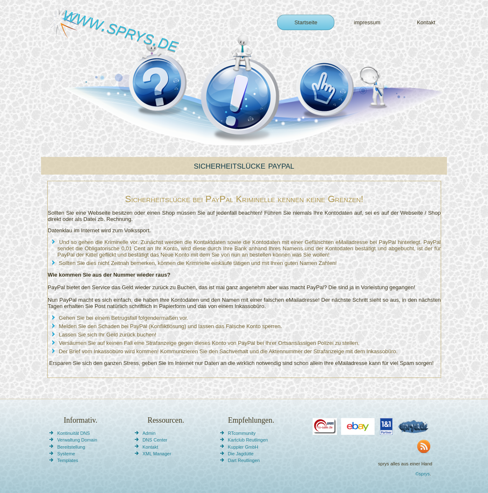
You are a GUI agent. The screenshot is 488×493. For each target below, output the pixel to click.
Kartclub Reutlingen (248, 439)
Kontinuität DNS (73, 433)
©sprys (422, 473)
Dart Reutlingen (243, 460)
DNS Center (154, 439)
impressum (367, 22)
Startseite (305, 22)
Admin (148, 433)
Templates (67, 460)
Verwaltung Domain (77, 439)
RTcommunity (241, 433)
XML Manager (156, 453)
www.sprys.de (121, 29)
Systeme (66, 453)
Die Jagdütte (241, 453)
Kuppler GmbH (243, 446)
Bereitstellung (71, 446)
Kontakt (426, 22)
